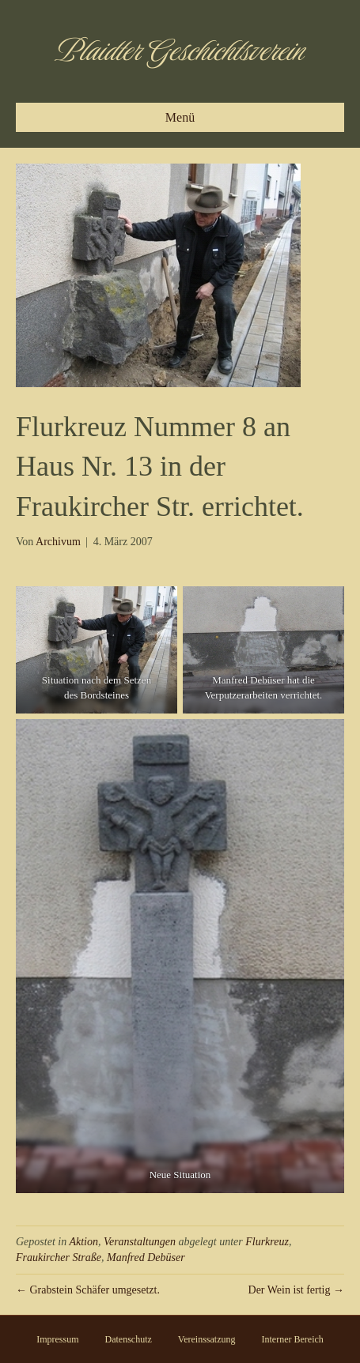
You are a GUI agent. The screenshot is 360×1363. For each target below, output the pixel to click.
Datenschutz (128, 1339)
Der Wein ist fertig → (296, 1290)
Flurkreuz (267, 1242)
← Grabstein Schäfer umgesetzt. (88, 1290)
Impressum (57, 1339)
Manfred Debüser (146, 1257)
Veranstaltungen (140, 1242)
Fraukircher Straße (58, 1257)
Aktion (83, 1242)
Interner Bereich (293, 1339)
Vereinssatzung (207, 1339)
